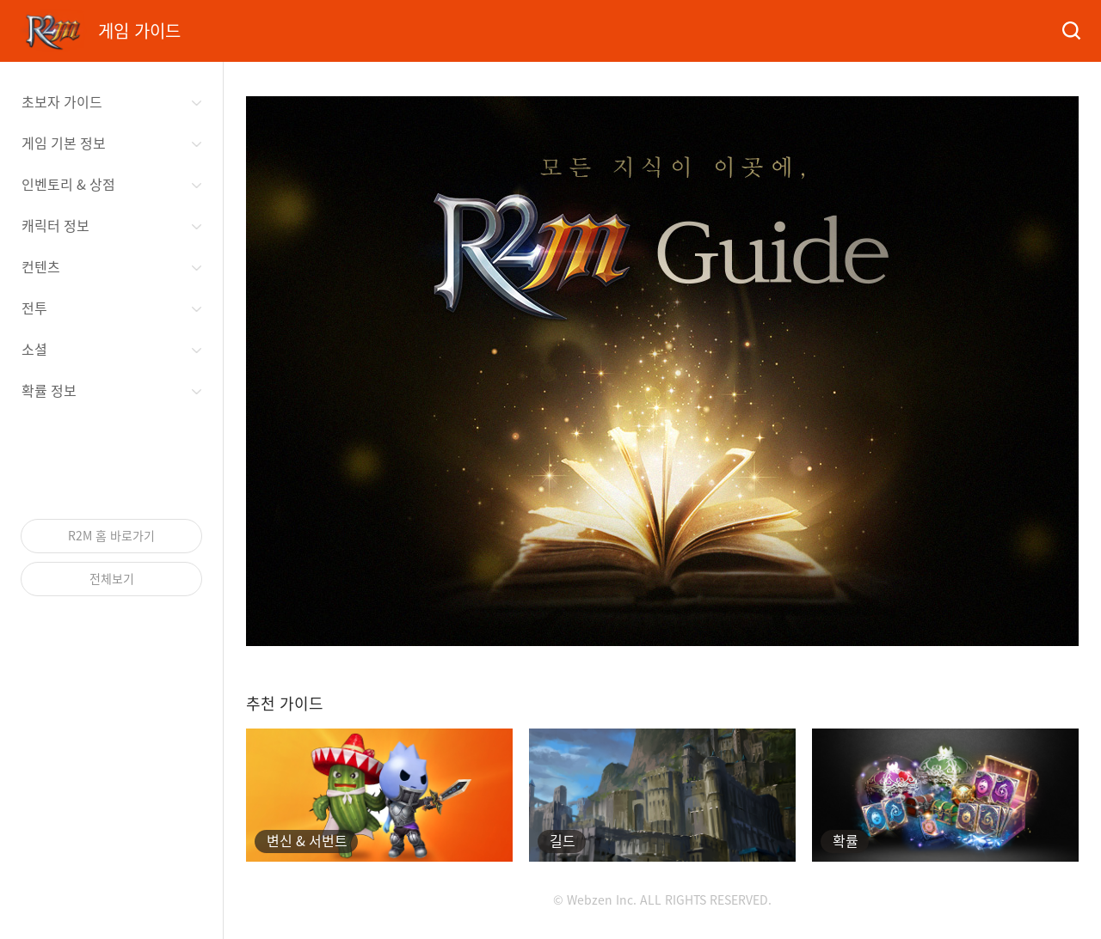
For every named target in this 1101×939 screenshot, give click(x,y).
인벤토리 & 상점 (68, 184)
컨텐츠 (41, 266)
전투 (34, 307)
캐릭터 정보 (55, 225)
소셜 (34, 348)
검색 (1070, 31)
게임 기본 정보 (64, 142)
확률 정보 (49, 390)
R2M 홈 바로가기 (111, 535)
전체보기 (111, 578)
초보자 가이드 (62, 101)
